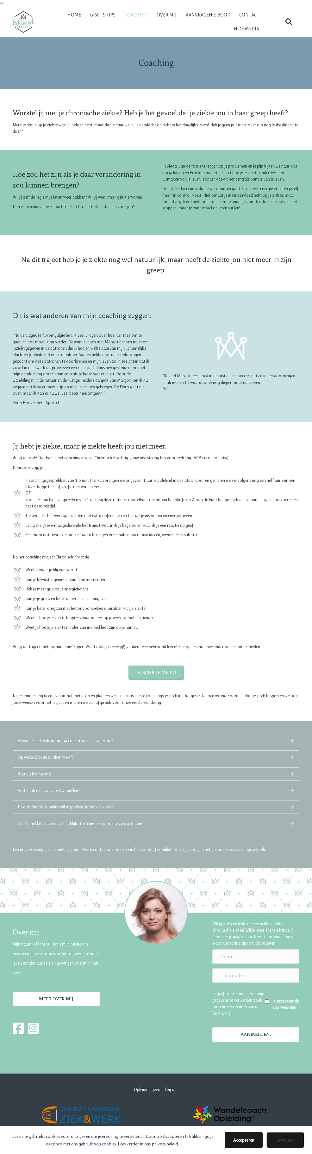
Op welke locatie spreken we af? (45, 757)
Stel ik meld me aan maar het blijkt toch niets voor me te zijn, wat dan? (80, 823)
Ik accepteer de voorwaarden (285, 1004)
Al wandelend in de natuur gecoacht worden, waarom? (65, 740)
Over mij (167, 15)
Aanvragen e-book (208, 15)
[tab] (156, 740)
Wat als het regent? (34, 773)
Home (74, 15)
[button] (289, 22)
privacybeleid (165, 1144)
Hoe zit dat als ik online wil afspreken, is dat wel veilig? (65, 806)
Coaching (136, 15)
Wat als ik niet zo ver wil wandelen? (48, 790)
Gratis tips (102, 15)
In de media (245, 29)
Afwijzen (285, 1140)
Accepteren (243, 1140)
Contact (249, 15)
